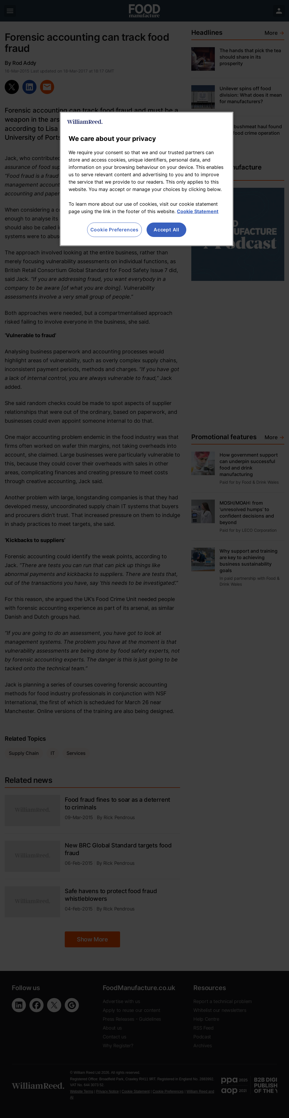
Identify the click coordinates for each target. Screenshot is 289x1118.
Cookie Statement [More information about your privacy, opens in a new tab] (197, 211)
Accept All (166, 230)
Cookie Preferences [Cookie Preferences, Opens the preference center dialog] (114, 230)
